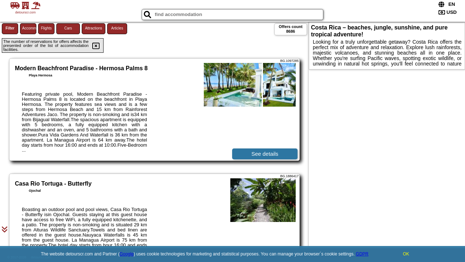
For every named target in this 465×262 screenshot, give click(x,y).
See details (264, 154)
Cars (68, 28)
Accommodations (29, 28)
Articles (117, 28)
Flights (46, 28)
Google (127, 254)
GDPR (362, 254)
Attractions (93, 28)
